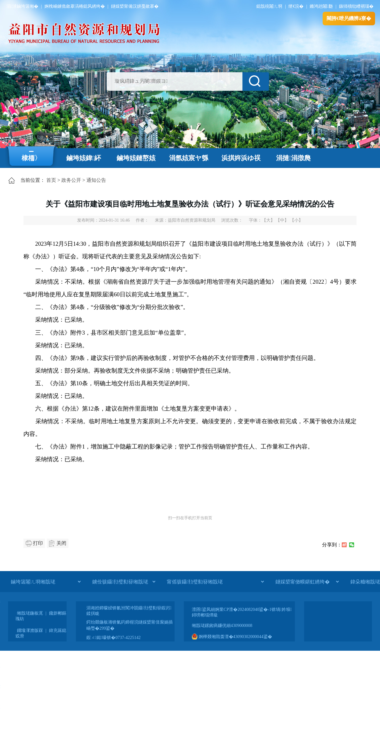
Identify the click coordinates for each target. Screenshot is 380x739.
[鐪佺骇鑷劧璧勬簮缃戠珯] (123, 581)
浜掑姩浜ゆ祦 (241, 158)
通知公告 (96, 180)
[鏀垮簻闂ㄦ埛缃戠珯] (46, 581)
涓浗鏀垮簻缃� (22, 6)
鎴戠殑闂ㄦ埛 (269, 6)
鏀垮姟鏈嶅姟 (136, 158)
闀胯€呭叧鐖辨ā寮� (349, 18)
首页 (51, 180)
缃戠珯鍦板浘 (30, 613)
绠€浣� (296, 6)
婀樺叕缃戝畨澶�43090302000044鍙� (232, 636)
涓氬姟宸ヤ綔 (188, 158)
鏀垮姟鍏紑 (83, 158)
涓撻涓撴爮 (293, 158)
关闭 (61, 543)
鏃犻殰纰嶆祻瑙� (356, 6)
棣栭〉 (31, 158)
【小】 (296, 220)
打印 (38, 543)
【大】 (268, 220)
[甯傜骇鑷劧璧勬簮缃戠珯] (215, 581)
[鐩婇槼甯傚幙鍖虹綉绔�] (307, 581)
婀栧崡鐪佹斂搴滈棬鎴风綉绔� (74, 6)
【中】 (282, 220)
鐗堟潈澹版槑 (30, 630)
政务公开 (71, 180)
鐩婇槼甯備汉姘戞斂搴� (135, 6)
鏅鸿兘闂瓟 (321, 6)
